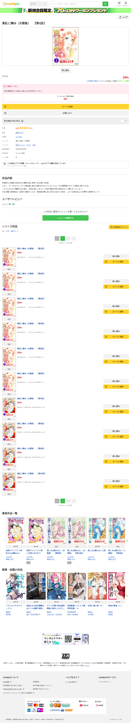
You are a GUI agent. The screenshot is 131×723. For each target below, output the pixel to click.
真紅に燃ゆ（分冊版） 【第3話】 (31, 299)
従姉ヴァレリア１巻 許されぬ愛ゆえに (15, 551)
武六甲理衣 (35, 614)
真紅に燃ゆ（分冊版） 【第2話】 (31, 274)
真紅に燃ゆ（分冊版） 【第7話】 (31, 398)
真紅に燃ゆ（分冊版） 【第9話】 (31, 448)
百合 (34, 145)
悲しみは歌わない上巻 (97, 550)
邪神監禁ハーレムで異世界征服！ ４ (76, 607)
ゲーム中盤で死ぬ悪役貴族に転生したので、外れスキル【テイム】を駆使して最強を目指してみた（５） (56, 607)
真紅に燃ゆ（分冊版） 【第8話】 (31, 423)
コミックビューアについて (17, 166)
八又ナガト (50, 614)
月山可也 (59, 614)
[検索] (105, 4)
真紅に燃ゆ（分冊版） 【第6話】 (31, 373)
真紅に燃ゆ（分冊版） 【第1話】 (31, 248)
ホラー (28, 145)
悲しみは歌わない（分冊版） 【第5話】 (117, 551)
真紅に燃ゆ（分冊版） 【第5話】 (31, 349)
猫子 (27, 614)
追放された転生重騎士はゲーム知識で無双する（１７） (35, 607)
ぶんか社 (19, 137)
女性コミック (20, 145)
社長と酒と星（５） (96, 606)
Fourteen (75, 614)
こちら (87, 665)
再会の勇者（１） (115, 606)
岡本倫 (8, 614)
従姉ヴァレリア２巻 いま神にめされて (35, 551)
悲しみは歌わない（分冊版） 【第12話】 (76, 551)
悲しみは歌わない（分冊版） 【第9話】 (56, 551)
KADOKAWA (71, 612)
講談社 (8, 612)
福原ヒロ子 (19, 133)
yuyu (68, 614)
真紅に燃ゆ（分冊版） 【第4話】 (31, 323)
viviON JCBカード (95, 81)
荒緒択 (110, 614)
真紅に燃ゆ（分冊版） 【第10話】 (31, 473)
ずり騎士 (91, 614)
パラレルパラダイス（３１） (14, 607)
